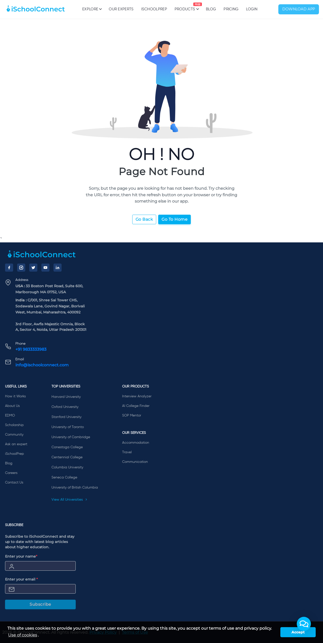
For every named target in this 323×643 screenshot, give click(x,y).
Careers (11, 473)
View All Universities (69, 499)
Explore (91, 9)
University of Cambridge (70, 437)
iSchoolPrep (154, 9)
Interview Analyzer (136, 396)
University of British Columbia (74, 487)
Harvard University (66, 397)
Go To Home (174, 219)
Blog (211, 9)
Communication (135, 462)
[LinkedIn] (57, 268)
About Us (12, 406)
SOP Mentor (131, 415)
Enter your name (21, 556)
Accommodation (135, 442)
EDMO (10, 415)
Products (185, 7)
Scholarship (14, 425)
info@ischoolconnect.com (42, 365)
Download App (298, 9)
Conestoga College (67, 447)
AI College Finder (135, 406)
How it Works (15, 396)
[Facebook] (9, 268)
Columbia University (67, 467)
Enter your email (21, 579)
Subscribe (40, 604)
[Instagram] (21, 268)
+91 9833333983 (30, 349)
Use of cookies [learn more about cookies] (22, 635)
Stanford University (66, 417)
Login (251, 9)
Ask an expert (16, 444)
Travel (127, 452)
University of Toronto (67, 427)
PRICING (231, 9)
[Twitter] (33, 268)
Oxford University (64, 407)
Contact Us (14, 482)
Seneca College (64, 477)
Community (14, 434)
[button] (304, 624)
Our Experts (121, 9)
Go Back (144, 219)
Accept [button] (298, 632)
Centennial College (67, 457)
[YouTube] (45, 268)
